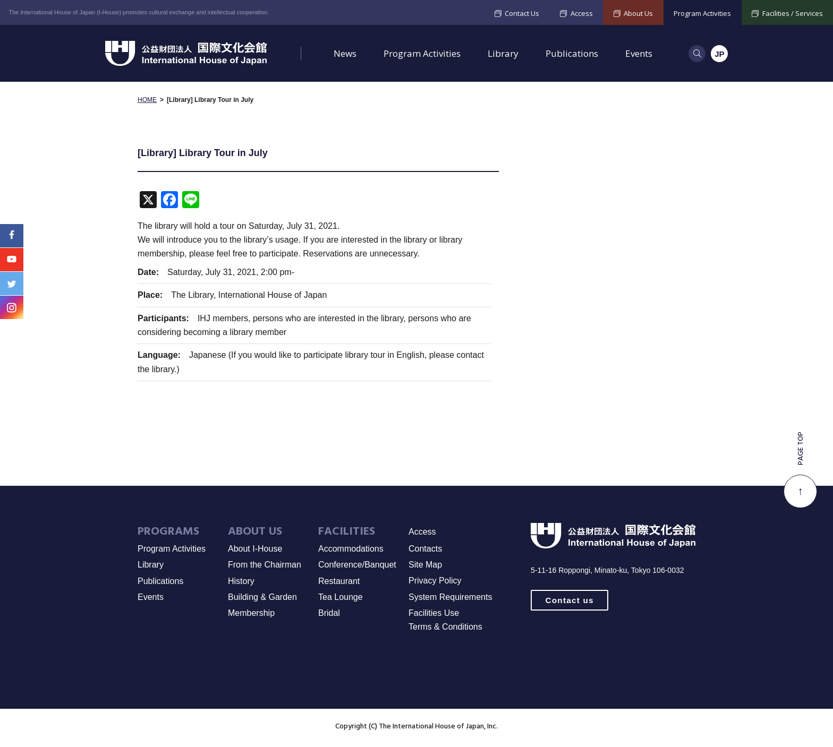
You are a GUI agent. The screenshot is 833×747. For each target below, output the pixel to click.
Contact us (570, 600)
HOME (147, 101)
